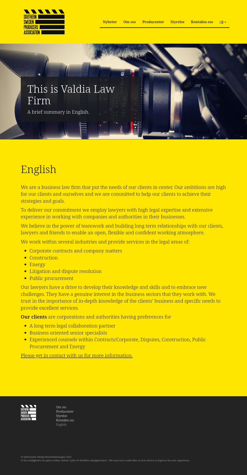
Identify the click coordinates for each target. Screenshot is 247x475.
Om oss (130, 21)
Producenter (153, 21)
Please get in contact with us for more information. (77, 355)
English (61, 424)
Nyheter (110, 21)
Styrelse (177, 21)
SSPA (44, 21)
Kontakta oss (202, 21)
